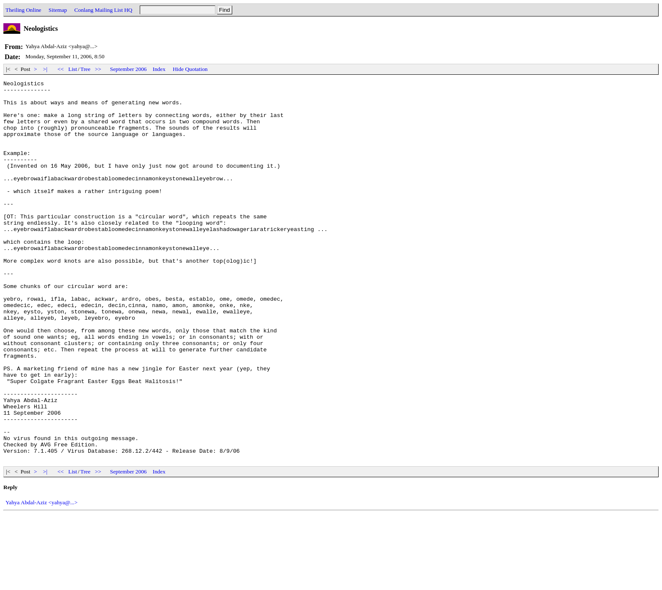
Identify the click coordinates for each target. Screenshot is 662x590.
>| (45, 69)
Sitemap (58, 10)
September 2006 (128, 69)
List (72, 69)
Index (159, 69)
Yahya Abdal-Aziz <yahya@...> (41, 578)
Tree (85, 69)
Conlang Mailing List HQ (103, 10)
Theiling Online (23, 10)
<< (60, 69)
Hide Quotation (190, 69)
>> (98, 69)
